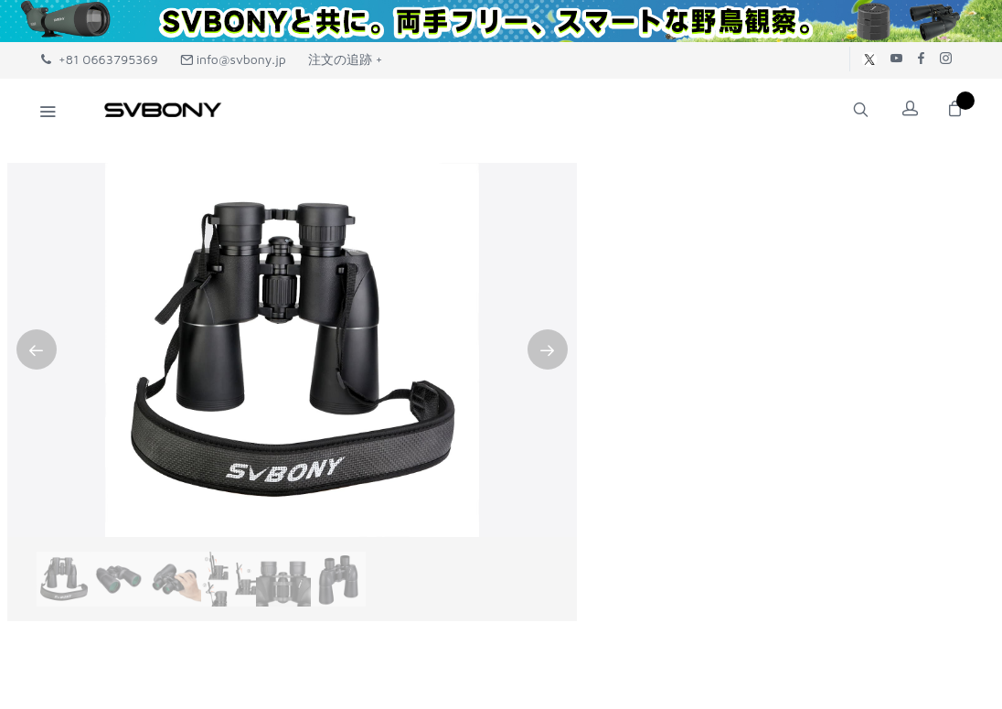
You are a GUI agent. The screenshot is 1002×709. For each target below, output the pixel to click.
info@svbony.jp (233, 59)
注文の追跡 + (345, 59)
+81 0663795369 (99, 59)
